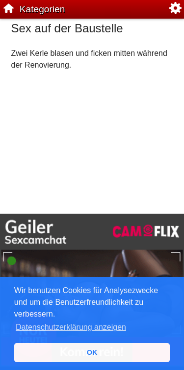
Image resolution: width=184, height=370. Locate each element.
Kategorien (42, 9)
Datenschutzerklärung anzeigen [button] (71, 327)
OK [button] (92, 352)
